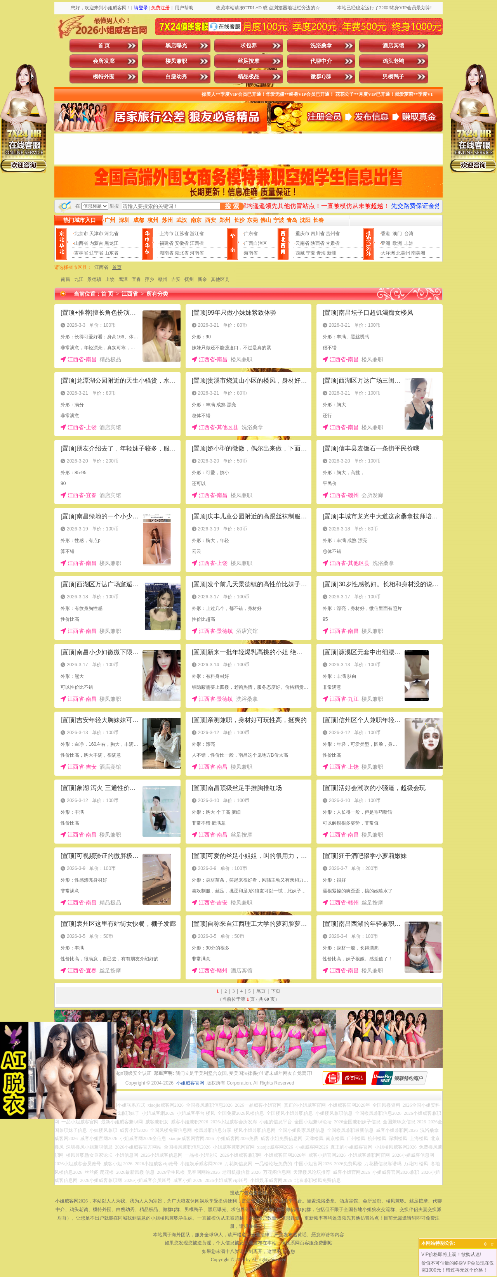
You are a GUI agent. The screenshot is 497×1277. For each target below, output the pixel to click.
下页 (275, 991)
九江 (78, 279)
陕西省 (318, 243)
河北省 (111, 233)
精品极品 (248, 77)
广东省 (251, 233)
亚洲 (385, 243)
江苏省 (182, 233)
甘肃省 (333, 243)
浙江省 (197, 233)
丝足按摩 (248, 61)
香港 (385, 233)
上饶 (110, 279)
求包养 (248, 46)
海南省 (251, 253)
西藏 (300, 253)
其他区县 (220, 279)
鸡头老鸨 (393, 61)
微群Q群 (321, 77)
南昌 (65, 279)
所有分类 (157, 294)
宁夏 (310, 253)
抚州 (189, 279)
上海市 (167, 233)
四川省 (318, 233)
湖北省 (182, 253)
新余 (202, 279)
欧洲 (397, 243)
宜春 (136, 279)
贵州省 (333, 233)
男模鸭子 (393, 77)
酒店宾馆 (393, 46)
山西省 (81, 243)
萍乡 (149, 279)
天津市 (96, 233)
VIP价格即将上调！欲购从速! (451, 1254)
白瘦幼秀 (176, 77)
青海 (321, 253)
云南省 (302, 243)
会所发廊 (104, 61)
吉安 (176, 279)
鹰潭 (123, 279)
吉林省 (81, 253)
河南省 (197, 253)
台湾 (409, 233)
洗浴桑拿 (321, 46)
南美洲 (418, 253)
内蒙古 (96, 243)
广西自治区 (255, 243)
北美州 (403, 253)
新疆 (331, 253)
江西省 (197, 243)
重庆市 (302, 233)
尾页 (261, 991)
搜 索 (232, 206)
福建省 (167, 243)
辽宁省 (96, 253)
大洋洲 (388, 253)
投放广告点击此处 (248, 1193)
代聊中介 (321, 61)
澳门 (397, 233)
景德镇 (94, 279)
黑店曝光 (176, 46)
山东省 (111, 253)
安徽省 (182, 243)
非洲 (409, 243)
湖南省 (167, 253)
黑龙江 (111, 243)
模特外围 (104, 77)
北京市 (81, 233)
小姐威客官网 (190, 1083)
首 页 (104, 46)
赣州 (162, 279)
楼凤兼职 (176, 61)
